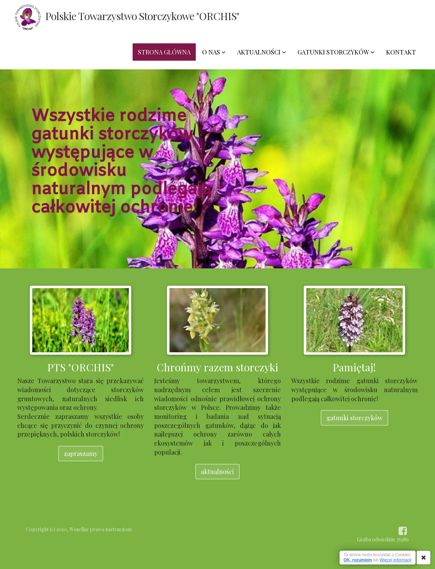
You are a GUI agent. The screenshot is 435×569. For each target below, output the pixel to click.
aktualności (217, 471)
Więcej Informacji (395, 560)
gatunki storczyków (354, 418)
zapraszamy (81, 453)
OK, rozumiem (358, 560)
